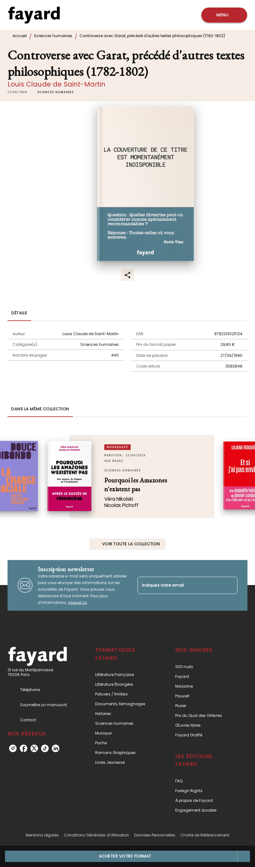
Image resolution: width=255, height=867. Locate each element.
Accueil (20, 35)
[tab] (19, 313)
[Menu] (224, 15)
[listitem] (13, 748)
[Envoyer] (229, 585)
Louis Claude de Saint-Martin (57, 84)
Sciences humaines (53, 35)
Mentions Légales (42, 835)
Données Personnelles (154, 835)
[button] (55, 92)
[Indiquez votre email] (180, 585)
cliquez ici (77, 602)
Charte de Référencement (204, 835)
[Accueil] (34, 15)
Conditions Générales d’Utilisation (96, 835)
